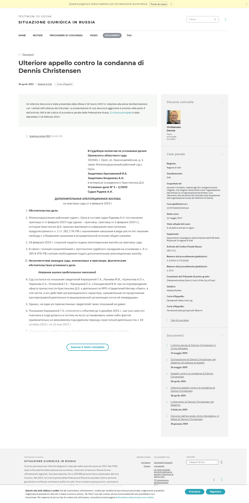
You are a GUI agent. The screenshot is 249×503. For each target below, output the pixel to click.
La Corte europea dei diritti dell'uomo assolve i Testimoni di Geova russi (163, 473)
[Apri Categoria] (221, 462)
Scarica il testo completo (87, 347)
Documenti (112, 35)
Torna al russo (158, 4)
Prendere (194, 491)
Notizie (38, 35)
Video (94, 35)
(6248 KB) (46, 136)
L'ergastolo (159, 466)
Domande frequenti (163, 462)
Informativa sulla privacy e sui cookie (134, 497)
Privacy (147, 466)
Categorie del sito (196, 462)
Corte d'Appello (65, 84)
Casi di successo (180, 320)
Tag (129, 35)
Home (22, 35)
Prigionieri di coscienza (66, 35)
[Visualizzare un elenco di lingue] (172, 4)
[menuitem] (22, 35)
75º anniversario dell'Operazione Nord (161, 482)
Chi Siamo (145, 462)
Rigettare (215, 491)
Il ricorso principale (121, 112)
